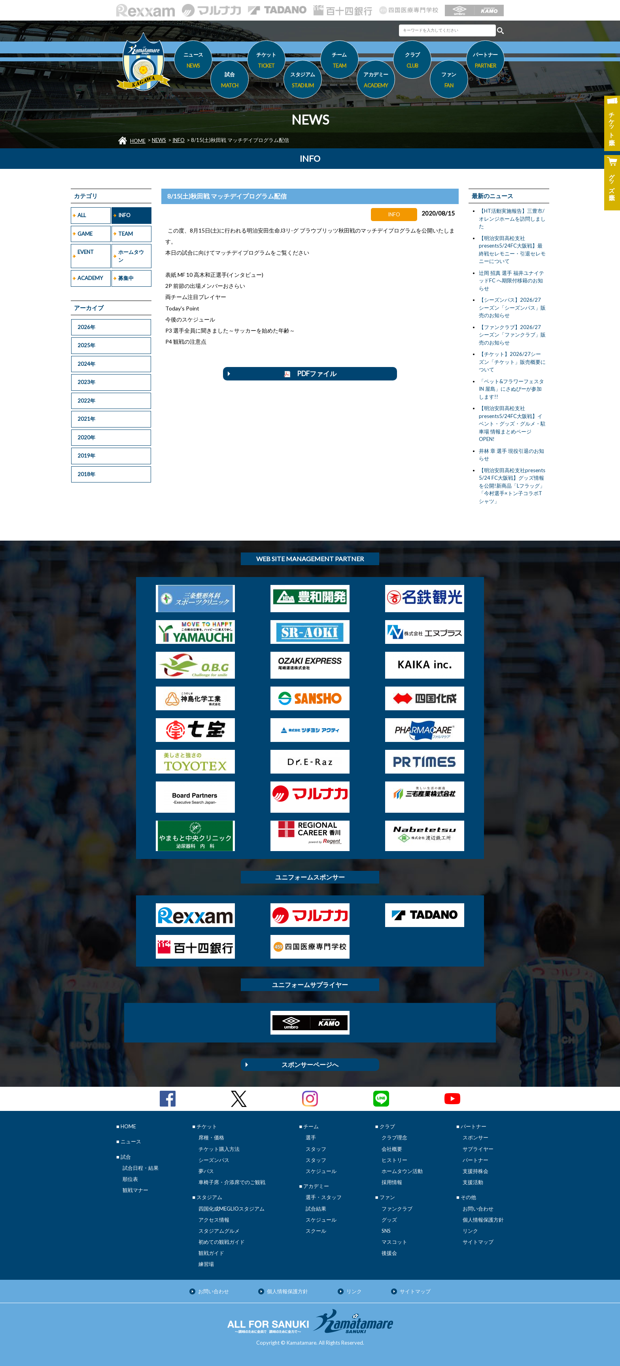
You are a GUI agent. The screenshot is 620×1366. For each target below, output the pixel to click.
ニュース (193, 61)
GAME (85, 234)
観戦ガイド (211, 1253)
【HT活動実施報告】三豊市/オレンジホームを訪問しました (512, 218)
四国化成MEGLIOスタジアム (231, 1208)
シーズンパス (213, 1160)
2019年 (86, 455)
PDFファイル (310, 373)
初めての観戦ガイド (221, 1242)
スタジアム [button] (303, 81)
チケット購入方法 (219, 1149)
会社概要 (392, 1149)
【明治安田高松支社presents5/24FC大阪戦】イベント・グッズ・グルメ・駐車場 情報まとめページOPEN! (512, 423)
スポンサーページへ (310, 1064)
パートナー (475, 1160)
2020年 (86, 437)
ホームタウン (131, 256)
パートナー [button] (485, 61)
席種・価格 (211, 1137)
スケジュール (321, 1171)
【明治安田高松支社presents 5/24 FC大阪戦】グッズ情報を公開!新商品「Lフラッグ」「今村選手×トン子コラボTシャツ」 (512, 485)
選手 (311, 1137)
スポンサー (475, 1137)
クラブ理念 (394, 1137)
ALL (82, 215)
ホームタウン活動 (402, 1171)
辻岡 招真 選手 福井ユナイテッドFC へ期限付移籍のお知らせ (511, 280)
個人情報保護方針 (483, 1220)
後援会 (389, 1253)
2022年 (86, 400)
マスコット (394, 1242)
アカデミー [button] (376, 81)
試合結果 (316, 1208)
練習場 (206, 1264)
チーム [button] (339, 61)
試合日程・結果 (141, 1168)
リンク (470, 1231)
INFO (178, 140)
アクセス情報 (213, 1220)
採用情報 (392, 1182)
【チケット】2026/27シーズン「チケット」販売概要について (512, 362)
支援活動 (473, 1182)
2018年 (86, 474)
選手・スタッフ (324, 1197)
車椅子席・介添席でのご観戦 (231, 1182)
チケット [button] (266, 61)
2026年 (86, 327)
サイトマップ (478, 1242)
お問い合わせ (478, 1208)
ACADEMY (90, 278)
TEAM (125, 234)
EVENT (86, 252)
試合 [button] (229, 81)
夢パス (206, 1171)
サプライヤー (478, 1149)
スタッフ (316, 1149)
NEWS (159, 140)
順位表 (130, 1179)
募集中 (126, 278)
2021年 (86, 419)
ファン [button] (449, 81)
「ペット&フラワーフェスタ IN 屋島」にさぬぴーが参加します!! (511, 389)
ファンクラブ (397, 1208)
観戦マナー (135, 1190)
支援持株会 (475, 1171)
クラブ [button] (412, 61)
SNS (386, 1231)
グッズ (389, 1220)
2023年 (86, 382)
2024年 (86, 364)
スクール (316, 1231)
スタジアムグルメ (219, 1231)
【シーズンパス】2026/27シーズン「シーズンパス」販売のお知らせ (512, 307)
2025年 (86, 345)
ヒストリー (394, 1160)
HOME (138, 141)
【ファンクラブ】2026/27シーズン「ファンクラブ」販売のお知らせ (512, 335)
